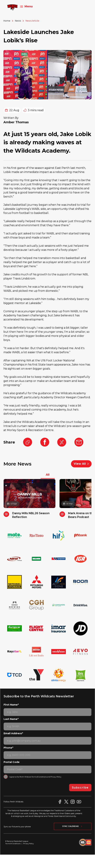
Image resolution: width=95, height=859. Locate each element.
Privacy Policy (56, 777)
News (18, 20)
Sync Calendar (72, 826)
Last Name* (11, 719)
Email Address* (13, 733)
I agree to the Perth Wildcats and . (35, 777)
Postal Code (12, 762)
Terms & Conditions (39, 777)
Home (6, 20)
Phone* (8, 747)
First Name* (11, 704)
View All (81, 463)
